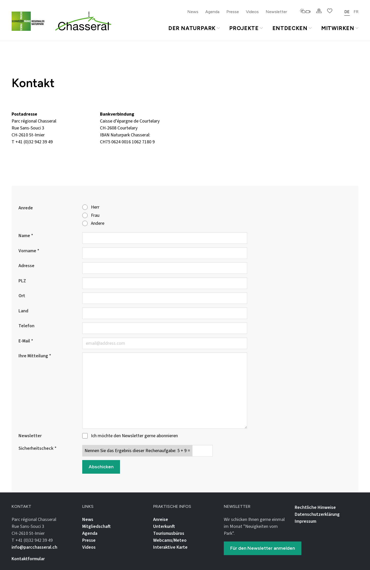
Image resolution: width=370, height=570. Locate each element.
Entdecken (292, 28)
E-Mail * (25, 341)
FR (356, 11)
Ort (21, 296)
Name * (25, 235)
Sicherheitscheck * (37, 448)
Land (23, 311)
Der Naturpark (194, 28)
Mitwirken (339, 28)
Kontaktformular (28, 559)
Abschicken (101, 467)
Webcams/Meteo (170, 540)
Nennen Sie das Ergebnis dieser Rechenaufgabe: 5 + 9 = (137, 450)
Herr (90, 207)
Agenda (212, 11)
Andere (93, 224)
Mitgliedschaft (96, 526)
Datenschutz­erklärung (317, 514)
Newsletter (276, 11)
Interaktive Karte (170, 547)
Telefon (26, 326)
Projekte (246, 28)
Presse (232, 11)
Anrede (25, 208)
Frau (90, 216)
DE (347, 11)
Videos (252, 11)
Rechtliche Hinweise (315, 507)
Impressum (305, 521)
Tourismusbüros (168, 533)
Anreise (160, 519)
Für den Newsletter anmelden (262, 548)
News (192, 11)
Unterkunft (164, 526)
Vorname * (28, 251)
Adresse (26, 266)
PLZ (22, 281)
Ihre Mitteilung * (34, 356)
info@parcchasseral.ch (33, 149)
